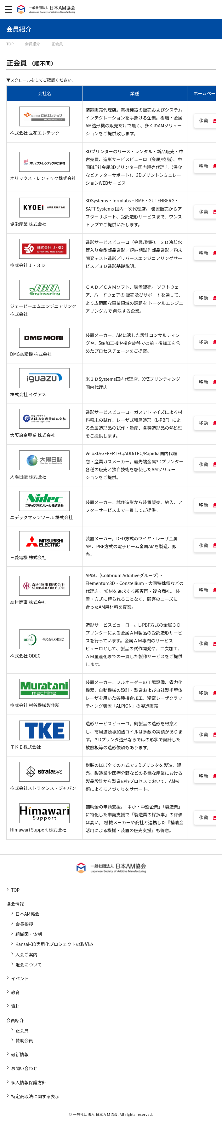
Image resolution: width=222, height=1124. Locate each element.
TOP (15, 890)
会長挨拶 (24, 924)
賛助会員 (24, 1040)
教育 (15, 992)
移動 (203, 120)
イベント (20, 978)
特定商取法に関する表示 (35, 1096)
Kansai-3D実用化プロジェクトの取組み (54, 944)
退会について (28, 964)
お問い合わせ (24, 1068)
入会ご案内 (26, 954)
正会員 (22, 1030)
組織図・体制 (28, 934)
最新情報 (20, 1054)
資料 (15, 1006)
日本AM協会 (27, 914)
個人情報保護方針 (28, 1082)
